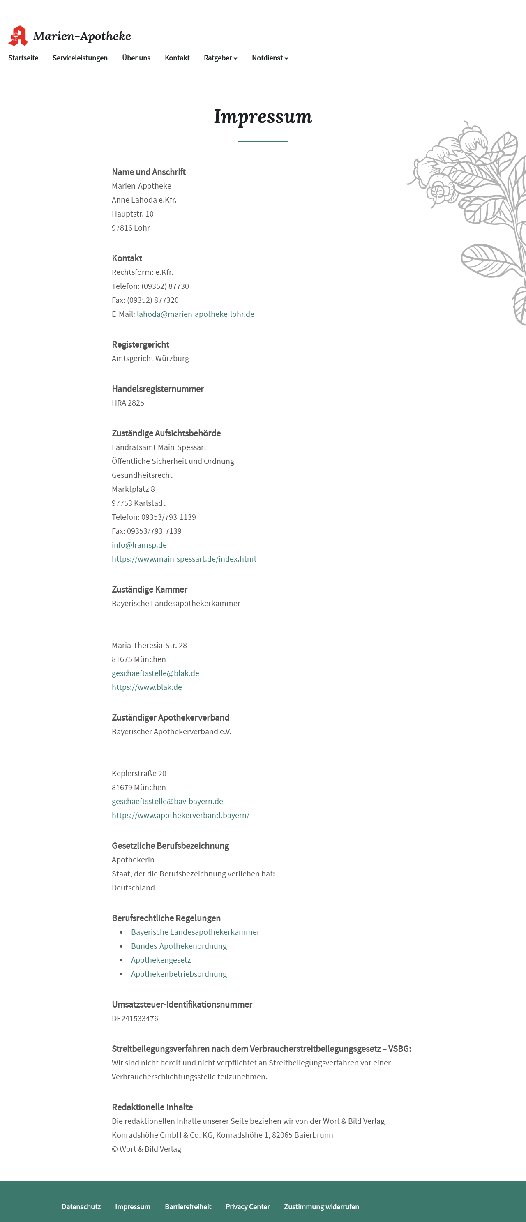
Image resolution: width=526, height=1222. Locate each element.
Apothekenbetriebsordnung (179, 974)
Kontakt (177, 58)
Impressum (132, 1207)
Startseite (23, 58)
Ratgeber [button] (221, 58)
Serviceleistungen (80, 58)
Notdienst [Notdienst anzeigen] (270, 58)
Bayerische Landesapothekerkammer (195, 932)
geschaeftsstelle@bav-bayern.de (167, 801)
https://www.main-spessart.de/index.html (184, 559)
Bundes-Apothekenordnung (179, 946)
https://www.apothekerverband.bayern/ (180, 815)
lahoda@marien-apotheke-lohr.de (195, 314)
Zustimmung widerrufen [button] (321, 1207)
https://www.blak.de (147, 687)
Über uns (136, 58)
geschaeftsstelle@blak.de (155, 673)
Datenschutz (81, 1207)
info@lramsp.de (139, 545)
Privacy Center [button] (248, 1207)
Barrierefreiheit (188, 1207)
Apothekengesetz (161, 960)
